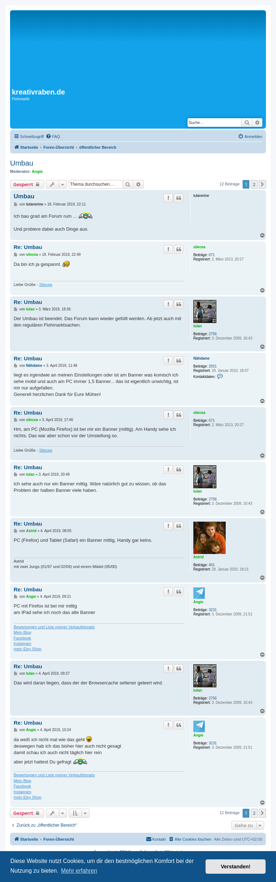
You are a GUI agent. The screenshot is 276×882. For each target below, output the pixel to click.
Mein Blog (22, 632)
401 (212, 565)
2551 (213, 366)
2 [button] (254, 184)
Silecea (45, 284)
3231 (213, 610)
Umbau (21, 163)
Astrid (198, 557)
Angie (37, 171)
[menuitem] (53, 136)
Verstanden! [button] (235, 866)
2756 (213, 334)
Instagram (22, 643)
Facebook (22, 638)
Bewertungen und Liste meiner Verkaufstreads (54, 627)
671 (212, 255)
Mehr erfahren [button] (79, 871)
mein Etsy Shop (27, 649)
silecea (199, 247)
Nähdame (201, 358)
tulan (197, 326)
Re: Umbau (28, 247)
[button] (262, 184)
